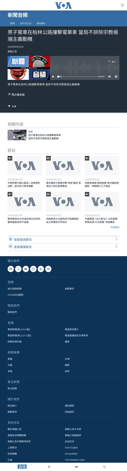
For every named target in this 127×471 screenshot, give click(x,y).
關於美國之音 (14, 429)
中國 (10, 365)
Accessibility (71, 453)
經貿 (67, 371)
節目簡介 (41, 23)
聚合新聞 (12, 388)
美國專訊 (69, 288)
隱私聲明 (69, 405)
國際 (30, 131)
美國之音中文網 (73, 429)
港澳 (10, 371)
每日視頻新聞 (14, 288)
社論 (10, 460)
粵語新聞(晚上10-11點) (19, 335)
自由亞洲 (69, 441)
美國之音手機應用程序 (19, 441)
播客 (67, 341)
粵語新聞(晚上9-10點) (19, 329)
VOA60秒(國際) (15, 295)
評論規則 (69, 412)
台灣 (67, 359)
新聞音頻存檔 (14, 341)
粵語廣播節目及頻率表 (76, 335)
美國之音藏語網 (73, 435)
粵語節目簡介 (72, 329)
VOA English (71, 447)
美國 (10, 359)
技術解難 (12, 453)
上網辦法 (12, 447)
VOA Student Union (75, 460)
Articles (25, 23)
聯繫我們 (12, 412)
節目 (12, 23)
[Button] (12, 107)
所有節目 (115, 227)
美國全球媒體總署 (17, 435)
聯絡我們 (12, 312)
